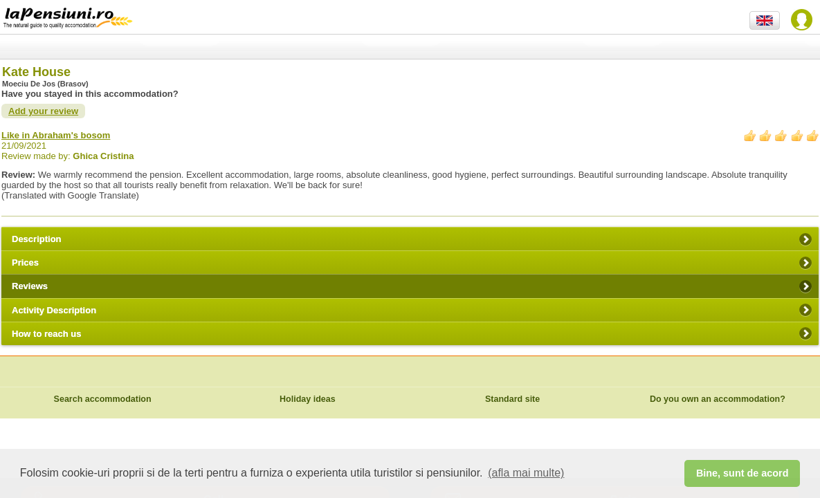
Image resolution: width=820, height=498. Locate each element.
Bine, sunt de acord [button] (742, 473)
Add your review (43, 111)
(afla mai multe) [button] (526, 473)
